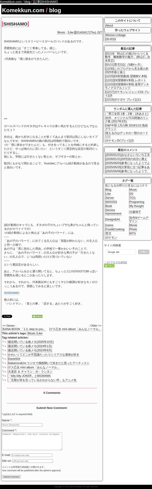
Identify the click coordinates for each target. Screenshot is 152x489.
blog (55, 10)
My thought (137, 206)
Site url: (7, 464)
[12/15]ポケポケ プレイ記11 (123, 99)
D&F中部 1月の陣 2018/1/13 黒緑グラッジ (126, 127)
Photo (133, 229)
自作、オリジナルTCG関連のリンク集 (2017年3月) (127, 119)
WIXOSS (111, 202)
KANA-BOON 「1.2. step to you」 (24, 329)
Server (110, 197)
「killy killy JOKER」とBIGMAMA (29, 375)
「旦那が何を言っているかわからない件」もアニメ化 (42, 380)
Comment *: (9, 430)
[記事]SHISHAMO (45, 1)
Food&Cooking (115, 229)
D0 (131, 193)
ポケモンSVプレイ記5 (120, 140)
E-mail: (7, 458)
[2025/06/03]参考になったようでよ (128, 163)
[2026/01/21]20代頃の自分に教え (126, 159)
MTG (133, 233)
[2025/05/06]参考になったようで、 (128, 171)
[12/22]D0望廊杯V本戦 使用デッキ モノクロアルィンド (127, 86)
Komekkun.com (23, 10)
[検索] (121, 252)
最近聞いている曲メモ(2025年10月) (31, 341)
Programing (137, 202)
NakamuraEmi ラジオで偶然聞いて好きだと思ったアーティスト (48, 363)
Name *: (7, 420)
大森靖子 (135, 211)
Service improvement (113, 212)
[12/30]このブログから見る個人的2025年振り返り (126, 70)
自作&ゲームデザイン (139, 219)
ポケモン (111, 237)
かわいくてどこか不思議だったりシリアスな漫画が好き (43, 354)
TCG (133, 197)
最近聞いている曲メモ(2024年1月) (30, 346)
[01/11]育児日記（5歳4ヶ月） (124, 64)
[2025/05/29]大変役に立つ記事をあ (128, 167)
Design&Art (113, 219)
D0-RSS (111, 39)
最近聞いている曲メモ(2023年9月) (30, 350)
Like (71, 32)
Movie (133, 225)
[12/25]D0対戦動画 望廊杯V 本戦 (126, 76)
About (109, 25)
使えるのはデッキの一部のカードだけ (126, 134)
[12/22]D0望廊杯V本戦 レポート (126, 80)
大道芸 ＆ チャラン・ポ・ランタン (30, 371)
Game (109, 225)
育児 (108, 233)
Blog (108, 189)
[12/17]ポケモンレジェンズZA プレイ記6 (127, 93)
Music (61, 32)
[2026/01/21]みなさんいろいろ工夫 (128, 154)
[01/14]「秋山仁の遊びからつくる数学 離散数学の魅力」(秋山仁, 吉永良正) (127, 57)
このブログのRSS (115, 262)
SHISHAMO (15, 24)
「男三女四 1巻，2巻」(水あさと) (127, 113)
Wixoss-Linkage (116, 35)
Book (109, 206)
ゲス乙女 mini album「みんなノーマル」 (75, 329)
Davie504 (14, 358)
